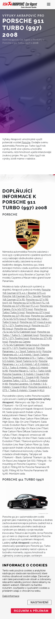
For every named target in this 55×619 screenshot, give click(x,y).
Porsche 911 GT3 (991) (38, 312)
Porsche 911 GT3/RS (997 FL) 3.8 (31, 302)
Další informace (10, 596)
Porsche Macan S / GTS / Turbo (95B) (30, 370)
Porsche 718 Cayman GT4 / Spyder (21, 296)
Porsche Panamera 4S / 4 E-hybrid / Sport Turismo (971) (26, 354)
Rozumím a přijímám (31, 610)
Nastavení (39, 602)
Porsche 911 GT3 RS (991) (16, 315)
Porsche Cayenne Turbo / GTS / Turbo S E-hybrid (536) (25, 380)
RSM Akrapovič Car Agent (16, 39)
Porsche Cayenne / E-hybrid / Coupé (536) (25, 374)
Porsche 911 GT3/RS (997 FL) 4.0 (20, 306)
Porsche (26, 142)
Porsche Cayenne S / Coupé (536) (20, 377)
